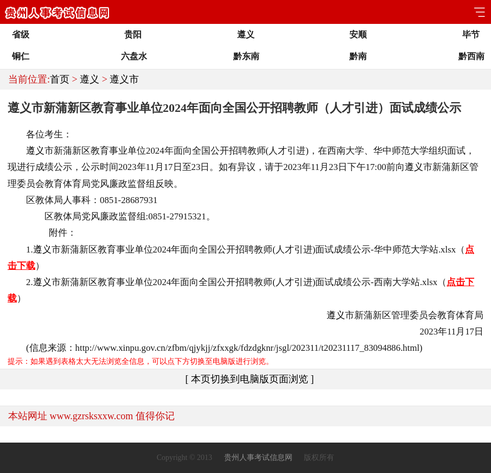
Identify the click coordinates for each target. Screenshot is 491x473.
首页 (59, 79)
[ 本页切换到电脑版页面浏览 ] (250, 379)
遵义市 (124, 79)
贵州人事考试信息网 (258, 457)
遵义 (89, 79)
